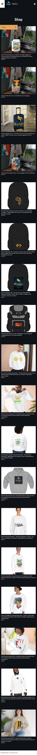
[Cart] (34, 4)
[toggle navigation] (2, 4)
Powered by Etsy (14, 752)
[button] (9, 27)
